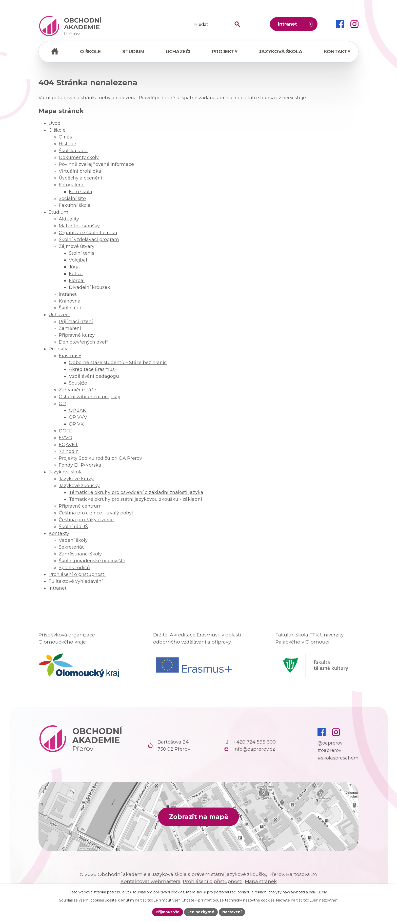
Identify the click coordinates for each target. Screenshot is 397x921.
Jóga (74, 267)
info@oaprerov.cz (254, 749)
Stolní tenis (81, 253)
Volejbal (78, 260)
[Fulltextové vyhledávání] (217, 24)
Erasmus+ (70, 355)
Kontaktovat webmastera (151, 881)
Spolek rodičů (74, 567)
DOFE (65, 431)
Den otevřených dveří (83, 342)
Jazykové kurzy (76, 479)
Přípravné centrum (80, 506)
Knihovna (70, 301)
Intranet (287, 24)
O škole (90, 51)
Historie (67, 144)
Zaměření (70, 328)
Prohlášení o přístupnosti (77, 574)
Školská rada (73, 150)
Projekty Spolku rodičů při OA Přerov (100, 458)
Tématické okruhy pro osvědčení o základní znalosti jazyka (136, 492)
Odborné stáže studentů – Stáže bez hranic (118, 362)
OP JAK (77, 410)
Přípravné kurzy (77, 335)
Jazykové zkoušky (79, 485)
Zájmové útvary (76, 246)
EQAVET (68, 444)
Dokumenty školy (79, 157)
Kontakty (337, 51)
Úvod (54, 52)
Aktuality (69, 219)
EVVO (65, 438)
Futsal (76, 273)
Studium (133, 51)
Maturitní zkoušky (79, 226)
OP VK (76, 424)
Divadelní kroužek (89, 287)
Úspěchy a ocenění (80, 178)
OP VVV (78, 417)
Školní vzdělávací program (89, 239)
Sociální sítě (72, 198)
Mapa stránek (261, 881)
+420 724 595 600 (254, 742)
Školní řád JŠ (73, 526)
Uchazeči (178, 51)
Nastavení (232, 912)
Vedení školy (73, 540)
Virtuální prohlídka (80, 171)
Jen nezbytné (201, 912)
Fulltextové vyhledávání (76, 581)
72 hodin (69, 451)
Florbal (77, 280)
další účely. (318, 892)
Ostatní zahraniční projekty (89, 396)
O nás (65, 137)
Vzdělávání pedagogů (94, 376)
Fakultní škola (75, 205)
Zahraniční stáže (77, 390)
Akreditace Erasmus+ (93, 369)
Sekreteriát (71, 547)
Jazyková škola (280, 51)
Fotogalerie (72, 185)
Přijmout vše (168, 912)
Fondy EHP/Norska (80, 465)
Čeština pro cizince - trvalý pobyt (96, 513)
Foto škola (80, 191)
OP (62, 403)
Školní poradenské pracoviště (92, 561)
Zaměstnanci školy (80, 554)
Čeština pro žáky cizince (86, 520)
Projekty (224, 51)
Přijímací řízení (76, 321)
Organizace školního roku (88, 232)
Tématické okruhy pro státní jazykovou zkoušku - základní (135, 499)
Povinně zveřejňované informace (96, 164)
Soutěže (78, 383)
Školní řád (70, 308)
